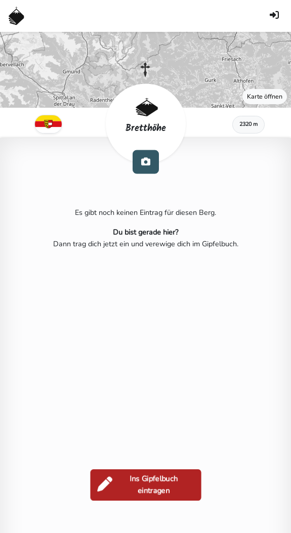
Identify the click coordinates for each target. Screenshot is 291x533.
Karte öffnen (264, 96)
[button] (145, 69)
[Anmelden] (274, 16)
